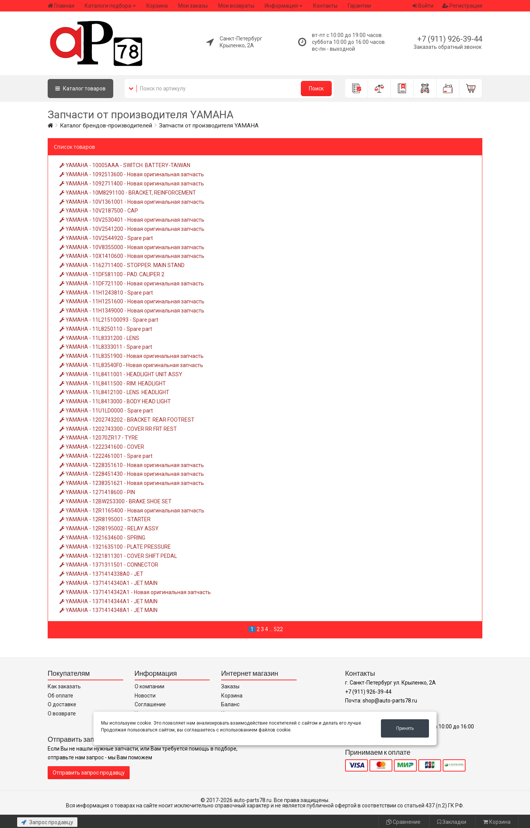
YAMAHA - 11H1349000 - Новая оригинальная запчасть (131, 311)
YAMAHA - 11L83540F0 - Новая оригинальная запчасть (131, 365)
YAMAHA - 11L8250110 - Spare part (105, 329)
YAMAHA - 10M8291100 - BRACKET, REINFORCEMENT (127, 193)
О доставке (62, 704)
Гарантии (359, 6)
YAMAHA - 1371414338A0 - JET (101, 574)
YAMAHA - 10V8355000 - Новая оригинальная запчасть (131, 247)
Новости (145, 696)
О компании (149, 686)
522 (278, 629)
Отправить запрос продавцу (89, 773)
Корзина (157, 6)
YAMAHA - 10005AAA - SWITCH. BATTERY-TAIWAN (124, 165)
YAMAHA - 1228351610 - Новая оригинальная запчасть (131, 465)
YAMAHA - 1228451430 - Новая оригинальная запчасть (131, 474)
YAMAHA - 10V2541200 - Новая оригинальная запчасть (131, 229)
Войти (423, 6)
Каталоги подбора (108, 6)
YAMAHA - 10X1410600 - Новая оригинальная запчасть (131, 256)
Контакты (325, 6)
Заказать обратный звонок (448, 47)
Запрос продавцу (47, 822)
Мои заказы (193, 6)
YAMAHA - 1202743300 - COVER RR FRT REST (118, 429)
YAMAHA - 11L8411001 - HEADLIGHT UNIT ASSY (120, 374)
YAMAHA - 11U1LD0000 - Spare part (106, 411)
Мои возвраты (236, 6)
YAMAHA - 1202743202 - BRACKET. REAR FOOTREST (126, 420)
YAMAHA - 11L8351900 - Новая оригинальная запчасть (131, 356)
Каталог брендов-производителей (106, 125)
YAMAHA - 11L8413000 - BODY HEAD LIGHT (115, 401)
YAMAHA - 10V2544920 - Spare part (106, 238)
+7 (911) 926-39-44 (449, 39)
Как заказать (64, 686)
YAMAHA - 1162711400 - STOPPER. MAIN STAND (122, 265)
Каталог (80, 88)
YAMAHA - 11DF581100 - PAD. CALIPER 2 (111, 274)
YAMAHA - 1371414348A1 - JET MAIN (108, 610)
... (271, 629)
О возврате (62, 713)
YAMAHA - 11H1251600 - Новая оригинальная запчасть (131, 301)
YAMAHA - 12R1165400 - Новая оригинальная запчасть (131, 510)
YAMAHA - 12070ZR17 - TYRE (98, 438)
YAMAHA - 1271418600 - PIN (97, 492)
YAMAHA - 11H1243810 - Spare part (106, 293)
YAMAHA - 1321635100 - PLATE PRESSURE (115, 547)
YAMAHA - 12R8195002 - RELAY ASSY (109, 528)
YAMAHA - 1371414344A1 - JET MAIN (108, 601)
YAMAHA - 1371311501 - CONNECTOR (108, 565)
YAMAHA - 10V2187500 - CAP (98, 211)
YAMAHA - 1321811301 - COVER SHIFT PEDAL (118, 556)
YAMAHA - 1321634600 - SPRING (102, 538)
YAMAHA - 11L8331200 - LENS (99, 338)
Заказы (230, 686)
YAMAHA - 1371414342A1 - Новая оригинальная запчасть (135, 592)
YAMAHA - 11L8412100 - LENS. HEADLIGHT (114, 392)
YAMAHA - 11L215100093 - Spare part (108, 320)
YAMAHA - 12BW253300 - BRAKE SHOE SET (115, 501)
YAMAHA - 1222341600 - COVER (101, 447)
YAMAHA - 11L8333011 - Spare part (105, 347)
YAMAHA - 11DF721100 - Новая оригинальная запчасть (131, 283)
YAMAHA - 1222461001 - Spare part (106, 456)
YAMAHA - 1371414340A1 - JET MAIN (108, 583)
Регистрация (462, 6)
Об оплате (60, 696)
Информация (281, 6)
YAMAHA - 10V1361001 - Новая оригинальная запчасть (131, 202)
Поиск (316, 88)
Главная (61, 6)
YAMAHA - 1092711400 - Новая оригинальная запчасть (131, 183)
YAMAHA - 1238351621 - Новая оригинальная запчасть (131, 483)
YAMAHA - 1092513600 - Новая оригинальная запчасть (131, 174)
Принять (405, 728)
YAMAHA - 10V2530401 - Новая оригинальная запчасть (131, 220)
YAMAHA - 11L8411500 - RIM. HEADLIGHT (112, 383)
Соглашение (150, 704)
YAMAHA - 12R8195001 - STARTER (105, 519)
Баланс (230, 704)
